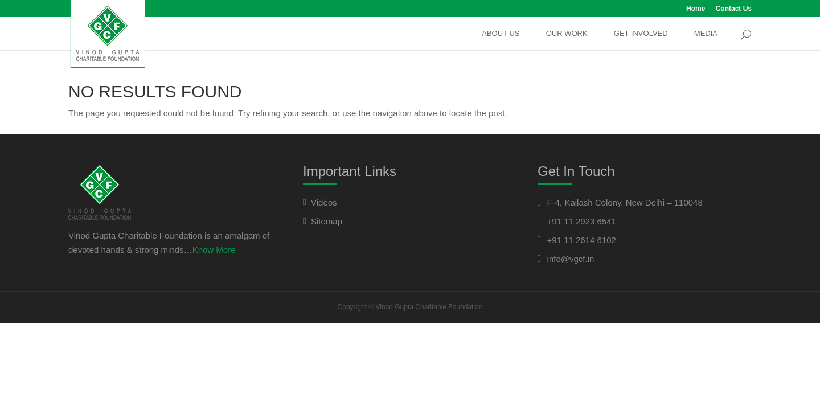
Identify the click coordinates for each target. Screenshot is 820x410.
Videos (324, 202)
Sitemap (326, 221)
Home (695, 9)
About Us (500, 34)
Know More (214, 250)
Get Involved (641, 34)
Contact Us (734, 9)
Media (706, 34)
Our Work (567, 34)
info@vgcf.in (570, 259)
